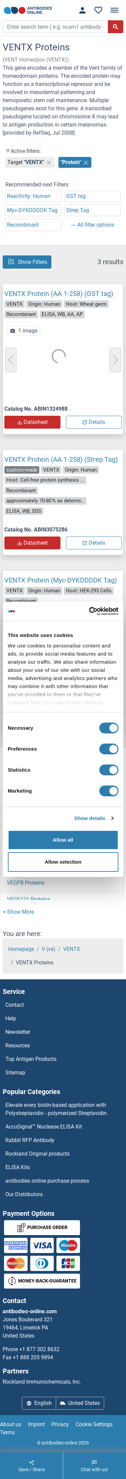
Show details (90, 818)
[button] (18, 912)
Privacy (60, 1424)
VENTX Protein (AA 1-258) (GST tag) (58, 294)
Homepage (21, 949)
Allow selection (63, 862)
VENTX (71, 949)
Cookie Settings (94, 1424)
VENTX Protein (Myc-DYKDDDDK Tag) (60, 580)
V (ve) (48, 949)
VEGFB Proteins (25, 883)
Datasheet (32, 422)
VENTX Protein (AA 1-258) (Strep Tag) (61, 459)
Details (93, 422)
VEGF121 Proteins (28, 899)
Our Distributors (24, 1194)
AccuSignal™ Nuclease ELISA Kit (43, 1126)
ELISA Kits (17, 1167)
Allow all (63, 840)
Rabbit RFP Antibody (29, 1140)
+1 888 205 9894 (33, 1357)
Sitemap (15, 1072)
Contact (14, 1005)
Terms (7, 1432)
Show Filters (27, 262)
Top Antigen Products (30, 1059)
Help (10, 1018)
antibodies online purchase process (47, 1181)
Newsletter (17, 1032)
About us (10, 1424)
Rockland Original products (37, 1154)
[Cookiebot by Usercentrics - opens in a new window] (89, 611)
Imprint (36, 1424)
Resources (17, 1045)
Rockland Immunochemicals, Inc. (42, 1382)
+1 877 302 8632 (39, 1349)
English (39, 1403)
